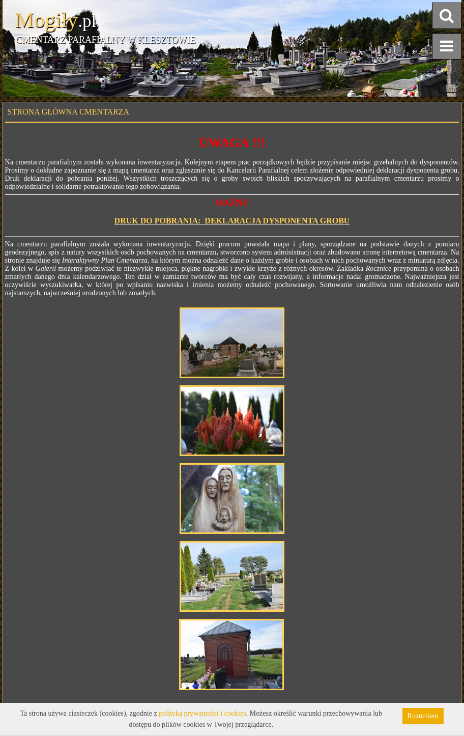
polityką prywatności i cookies (202, 713)
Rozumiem (423, 716)
